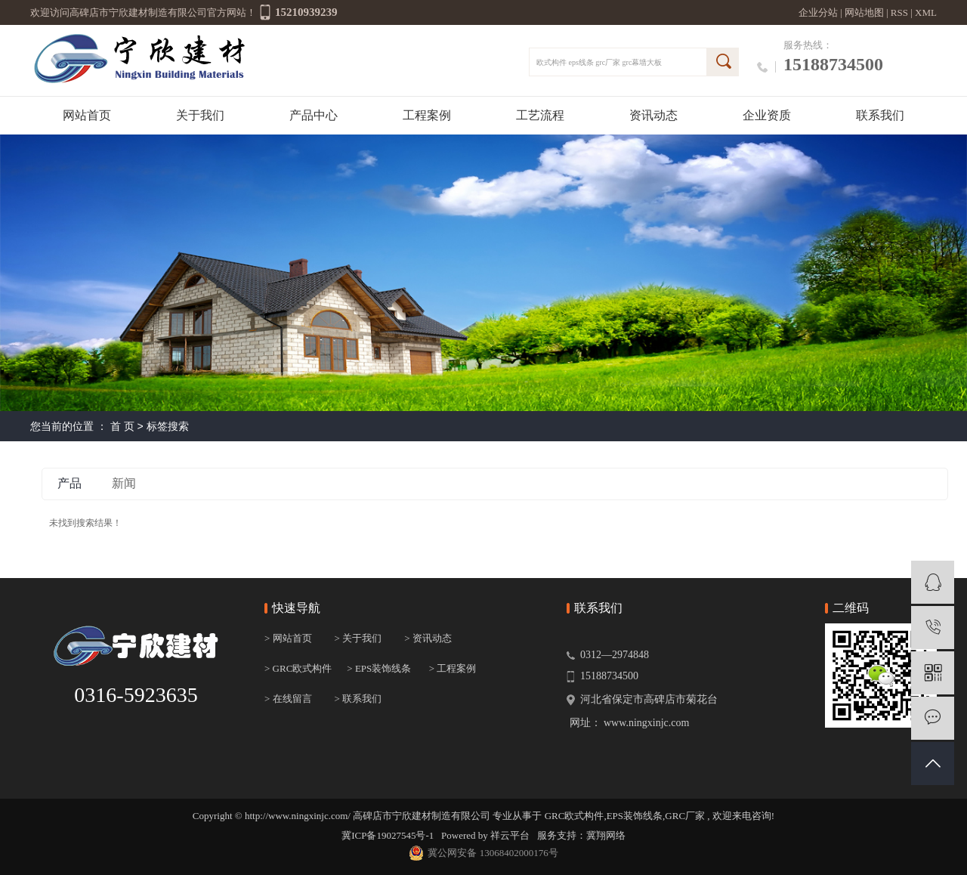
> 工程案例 (453, 668)
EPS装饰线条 (635, 815)
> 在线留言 (288, 698)
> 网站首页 (288, 638)
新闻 (124, 483)
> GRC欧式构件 (298, 668)
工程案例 (427, 115)
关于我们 (200, 115)
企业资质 (767, 115)
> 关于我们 (358, 638)
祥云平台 (510, 835)
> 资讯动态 (428, 638)
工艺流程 (540, 115)
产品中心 (313, 115)
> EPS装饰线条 (379, 668)
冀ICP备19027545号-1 (387, 835)
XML (926, 12)
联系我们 (880, 115)
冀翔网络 (606, 835)
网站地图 (865, 12)
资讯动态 (653, 115)
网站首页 (87, 115)
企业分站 (818, 12)
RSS (899, 12)
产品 (69, 483)
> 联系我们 (358, 698)
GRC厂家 (685, 815)
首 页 (122, 426)
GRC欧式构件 (574, 815)
